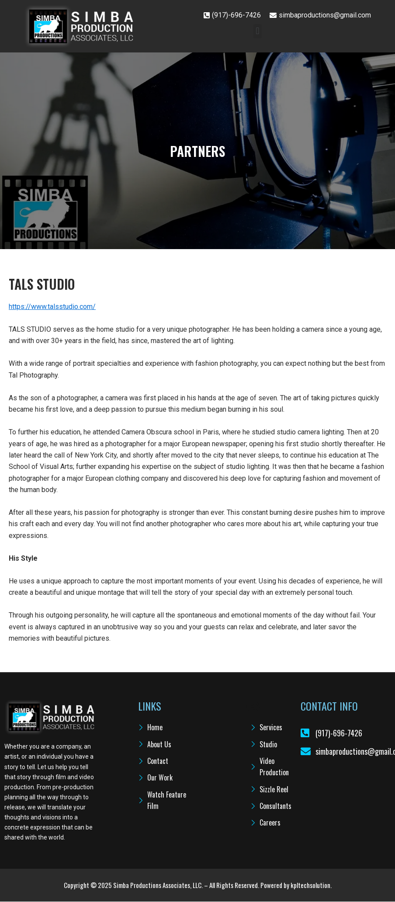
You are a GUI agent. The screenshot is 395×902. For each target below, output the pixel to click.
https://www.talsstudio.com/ (52, 306)
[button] (257, 31)
